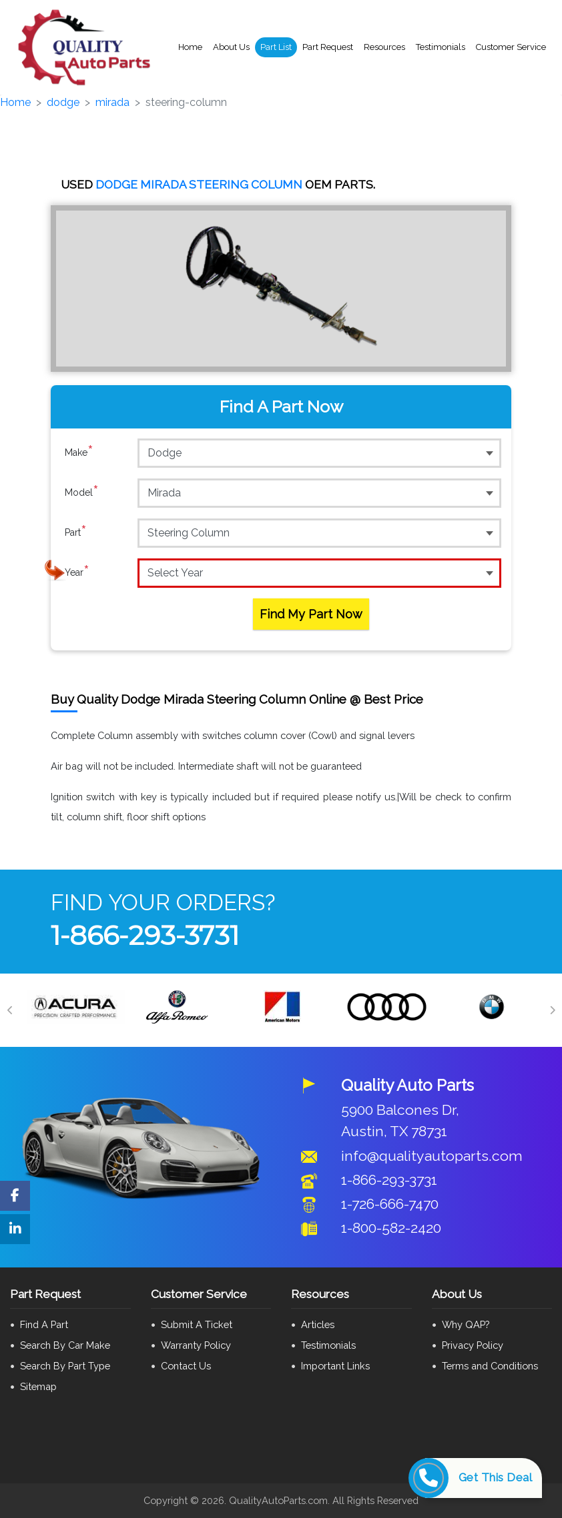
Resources (384, 47)
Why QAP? (465, 1324)
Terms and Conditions (490, 1365)
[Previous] (10, 1010)
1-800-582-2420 (391, 1227)
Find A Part (44, 1324)
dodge (63, 102)
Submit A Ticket (196, 1324)
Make (79, 452)
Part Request (327, 47)
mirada (112, 102)
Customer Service (511, 47)
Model (82, 492)
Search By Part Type (65, 1365)
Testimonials (440, 47)
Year (77, 572)
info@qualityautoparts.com (432, 1155)
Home (190, 47)
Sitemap (38, 1386)
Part (76, 532)
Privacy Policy (472, 1345)
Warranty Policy (196, 1345)
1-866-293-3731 (145, 935)
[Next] (552, 1010)
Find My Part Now (311, 614)
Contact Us (186, 1365)
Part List (276, 47)
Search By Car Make (65, 1345)
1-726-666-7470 (390, 1203)
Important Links (335, 1365)
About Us (231, 47)
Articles (317, 1324)
